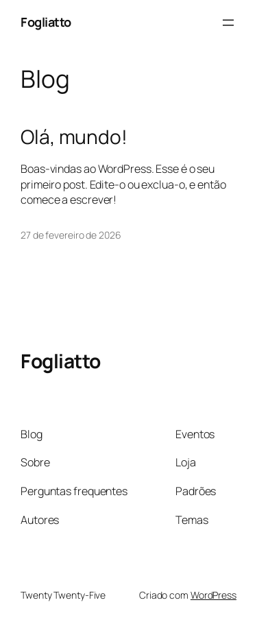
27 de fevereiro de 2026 (71, 234)
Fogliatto (46, 22)
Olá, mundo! (74, 137)
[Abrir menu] (228, 22)
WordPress (213, 594)
